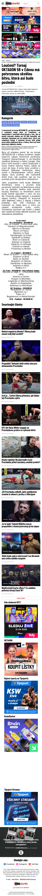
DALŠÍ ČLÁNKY (21, 598)
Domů (3, 60)
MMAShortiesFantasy (28, 879)
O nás (8, 879)
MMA (11, 122)
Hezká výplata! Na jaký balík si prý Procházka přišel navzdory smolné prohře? (21, 461)
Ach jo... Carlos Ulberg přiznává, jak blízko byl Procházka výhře (20, 397)
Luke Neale (16, 125)
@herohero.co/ (26, 848)
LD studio (32, 893)
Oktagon (17, 122)
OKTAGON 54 (32, 122)
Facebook (9, 864)
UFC (10, 327)
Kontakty (33, 876)
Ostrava (24, 122)
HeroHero (15, 879)
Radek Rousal (6, 125)
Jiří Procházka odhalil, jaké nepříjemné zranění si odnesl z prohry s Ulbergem (19, 493)
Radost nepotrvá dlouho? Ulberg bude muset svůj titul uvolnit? (19, 333)
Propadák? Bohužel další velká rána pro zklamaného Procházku (19, 365)
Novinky (8, 60)
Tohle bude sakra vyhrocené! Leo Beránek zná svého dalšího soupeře (20, 557)
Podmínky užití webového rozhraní (17, 892)
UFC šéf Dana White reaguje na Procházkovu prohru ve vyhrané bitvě (19, 429)
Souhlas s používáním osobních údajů (16, 893)
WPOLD (20, 86)
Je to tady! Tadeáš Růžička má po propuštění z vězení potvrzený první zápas (20, 525)
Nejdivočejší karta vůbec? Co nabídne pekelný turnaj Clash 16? (19, 589)
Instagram (21, 864)
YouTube (33, 864)
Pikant (10, 519)
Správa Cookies (29, 892)
